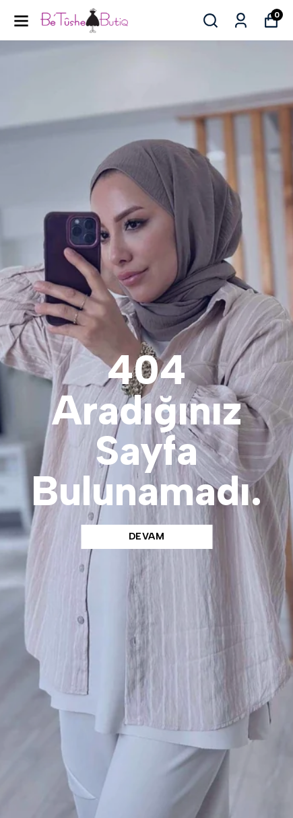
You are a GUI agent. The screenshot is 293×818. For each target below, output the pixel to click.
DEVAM (147, 536)
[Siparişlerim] (240, 20)
